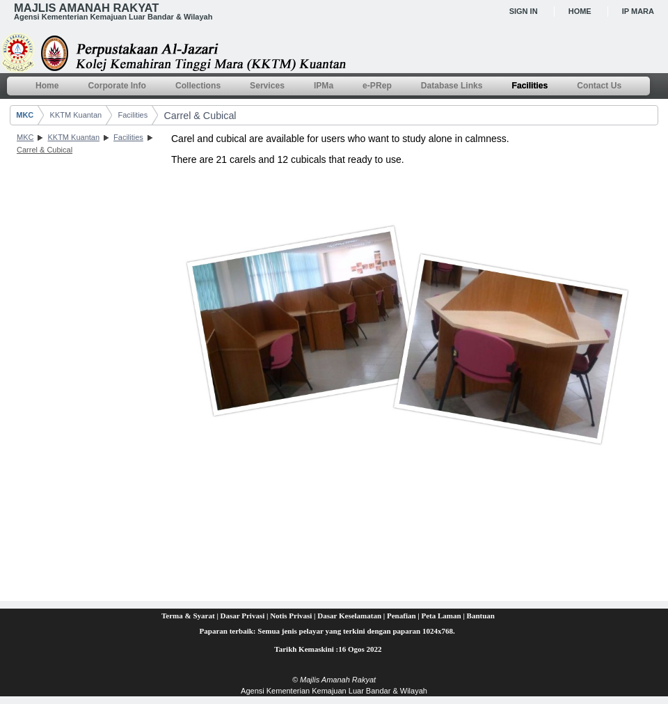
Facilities (133, 115)
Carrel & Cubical (200, 115)
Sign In (523, 11)
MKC (24, 115)
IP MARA (638, 11)
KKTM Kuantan (76, 115)
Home (579, 11)
